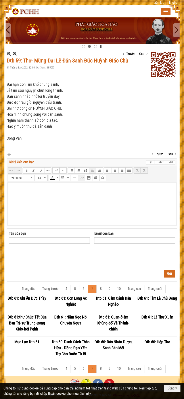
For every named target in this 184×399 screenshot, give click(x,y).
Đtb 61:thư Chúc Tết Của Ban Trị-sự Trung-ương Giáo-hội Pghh (27, 323)
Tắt (150, 162)
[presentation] (42, 257)
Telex (160, 162)
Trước (130, 54)
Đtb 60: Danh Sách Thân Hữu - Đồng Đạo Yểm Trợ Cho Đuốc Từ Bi (71, 348)
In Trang (9, 154)
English (173, 2)
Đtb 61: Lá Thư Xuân (157, 317)
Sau (141, 54)
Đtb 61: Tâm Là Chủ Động (157, 298)
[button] (166, 11)
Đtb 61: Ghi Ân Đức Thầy (27, 298)
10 (119, 289)
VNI (171, 162)
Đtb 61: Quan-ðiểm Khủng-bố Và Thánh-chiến (113, 323)
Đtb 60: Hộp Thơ (157, 342)
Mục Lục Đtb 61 (26, 342)
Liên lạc (158, 2)
